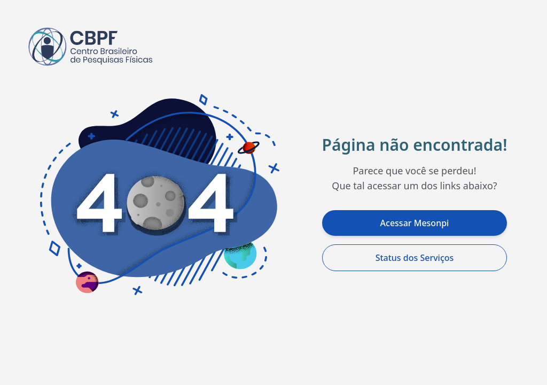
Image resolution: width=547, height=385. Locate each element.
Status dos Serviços (415, 258)
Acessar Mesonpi (414, 223)
